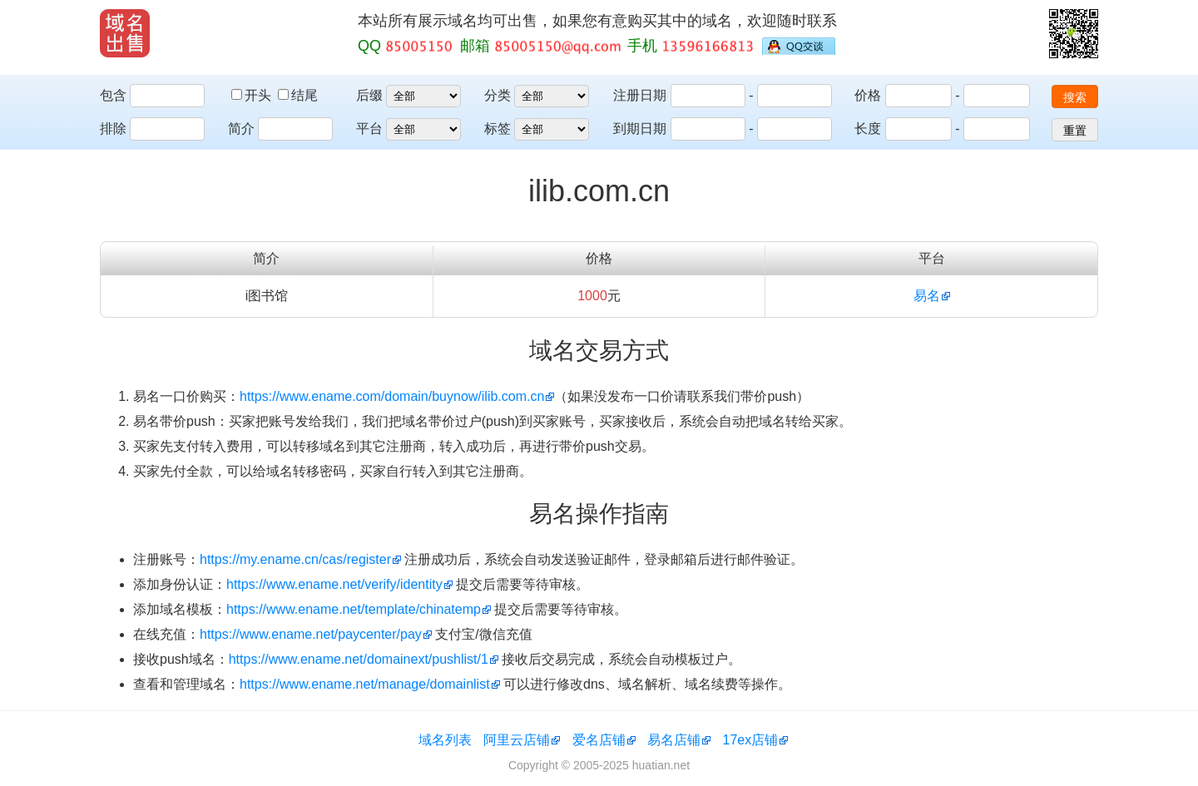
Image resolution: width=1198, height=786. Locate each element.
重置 (1075, 130)
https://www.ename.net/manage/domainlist (365, 684)
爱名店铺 (599, 740)
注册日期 (639, 95)
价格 (867, 95)
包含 (113, 95)
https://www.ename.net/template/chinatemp (353, 609)
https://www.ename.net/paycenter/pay (311, 634)
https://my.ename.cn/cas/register (295, 559)
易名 (926, 296)
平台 (369, 128)
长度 (867, 128)
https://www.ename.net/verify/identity (334, 584)
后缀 (369, 95)
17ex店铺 (751, 740)
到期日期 (639, 128)
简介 (241, 128)
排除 (113, 128)
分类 (497, 95)
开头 (253, 95)
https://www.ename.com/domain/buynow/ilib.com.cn (392, 396)
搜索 (1075, 97)
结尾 (298, 95)
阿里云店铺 (516, 740)
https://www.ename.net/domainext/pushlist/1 (358, 659)
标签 (497, 128)
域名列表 (445, 740)
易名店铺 (673, 740)
